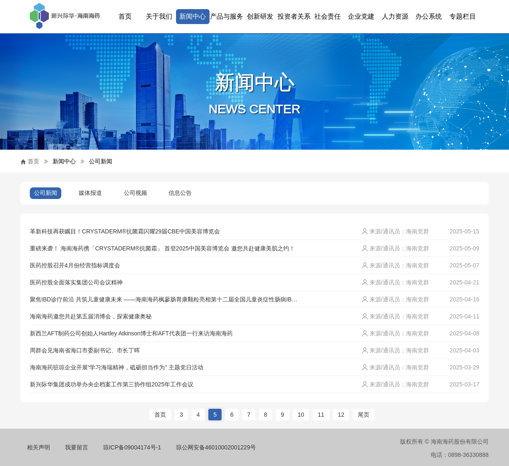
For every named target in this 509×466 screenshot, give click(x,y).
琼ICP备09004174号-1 (132, 447)
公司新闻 (100, 161)
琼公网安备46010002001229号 (216, 447)
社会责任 (327, 16)
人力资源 (395, 16)
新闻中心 (192, 16)
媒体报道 (90, 192)
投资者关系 (294, 16)
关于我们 (159, 16)
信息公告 (180, 192)
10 (301, 414)
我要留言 (76, 447)
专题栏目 (462, 16)
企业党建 (361, 16)
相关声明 (38, 447)
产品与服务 (226, 16)
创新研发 (260, 16)
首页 (125, 16)
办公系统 (428, 16)
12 (341, 414)
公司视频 (135, 192)
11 (321, 414)
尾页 (363, 414)
